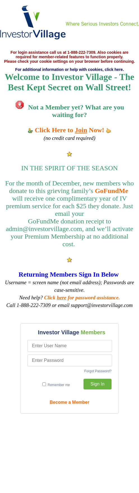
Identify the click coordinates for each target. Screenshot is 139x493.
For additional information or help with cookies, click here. (69, 69)
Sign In (98, 384)
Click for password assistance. (82, 298)
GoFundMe (111, 190)
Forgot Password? (98, 371)
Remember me (56, 384)
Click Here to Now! (69, 130)
